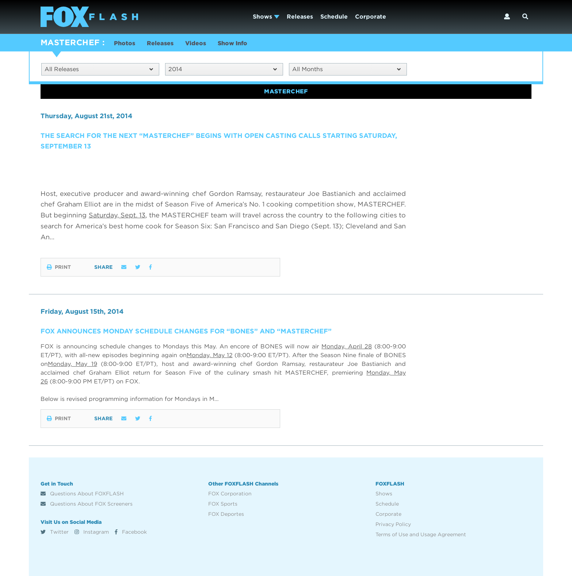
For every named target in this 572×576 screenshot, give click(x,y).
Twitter (55, 532)
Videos (195, 43)
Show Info (232, 43)
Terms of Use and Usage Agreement (420, 534)
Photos (124, 43)
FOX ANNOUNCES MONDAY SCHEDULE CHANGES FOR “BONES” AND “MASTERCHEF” (186, 331)
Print (59, 267)
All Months (346, 69)
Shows (266, 16)
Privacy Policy (393, 524)
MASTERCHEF (70, 42)
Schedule (334, 16)
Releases (300, 16)
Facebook (131, 532)
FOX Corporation (230, 493)
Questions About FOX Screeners (87, 504)
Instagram (92, 532)
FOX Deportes (226, 514)
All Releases (99, 69)
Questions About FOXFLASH (82, 493)
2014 (222, 69)
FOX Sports (222, 504)
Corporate (370, 16)
